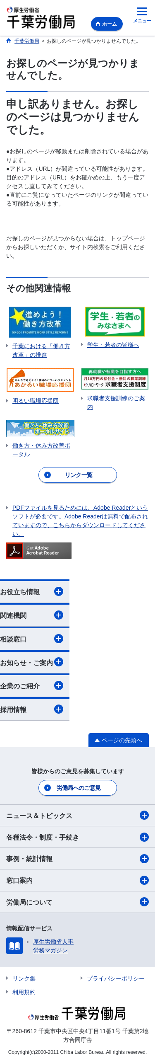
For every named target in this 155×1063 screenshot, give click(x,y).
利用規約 (24, 992)
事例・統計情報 (77, 858)
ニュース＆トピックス (77, 815)
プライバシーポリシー (116, 978)
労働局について (77, 901)
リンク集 (24, 978)
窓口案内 (77, 880)
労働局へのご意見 (78, 788)
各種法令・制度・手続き (77, 837)
